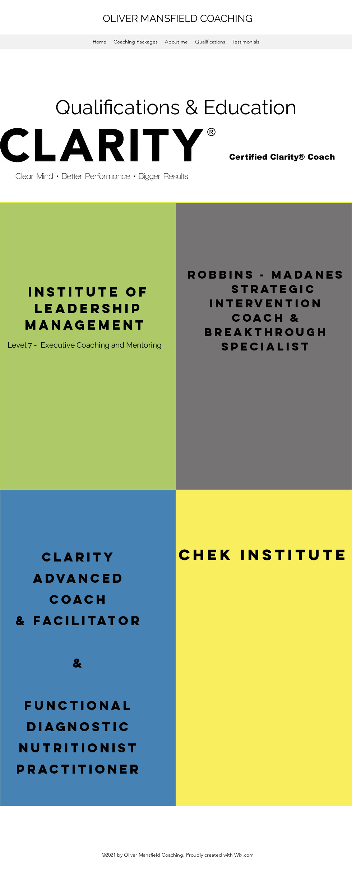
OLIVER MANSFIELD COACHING (178, 18)
